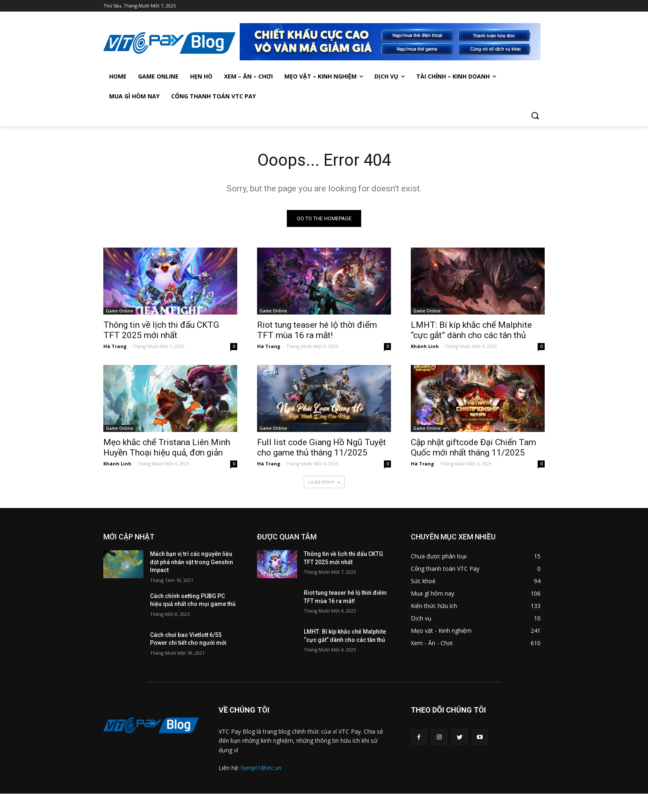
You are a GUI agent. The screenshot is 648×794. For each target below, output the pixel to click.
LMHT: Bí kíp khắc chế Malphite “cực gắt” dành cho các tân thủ (471, 330)
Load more (324, 481)
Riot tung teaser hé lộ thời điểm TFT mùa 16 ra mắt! (317, 330)
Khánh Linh (425, 346)
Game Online (119, 311)
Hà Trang (114, 346)
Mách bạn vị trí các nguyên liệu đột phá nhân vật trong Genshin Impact (191, 562)
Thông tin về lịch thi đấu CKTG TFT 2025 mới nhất (161, 330)
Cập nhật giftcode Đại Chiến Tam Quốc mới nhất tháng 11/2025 (473, 447)
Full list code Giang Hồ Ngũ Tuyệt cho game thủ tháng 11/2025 (321, 447)
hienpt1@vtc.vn (261, 768)
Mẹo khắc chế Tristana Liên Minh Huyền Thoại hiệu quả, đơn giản (166, 447)
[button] (535, 116)
